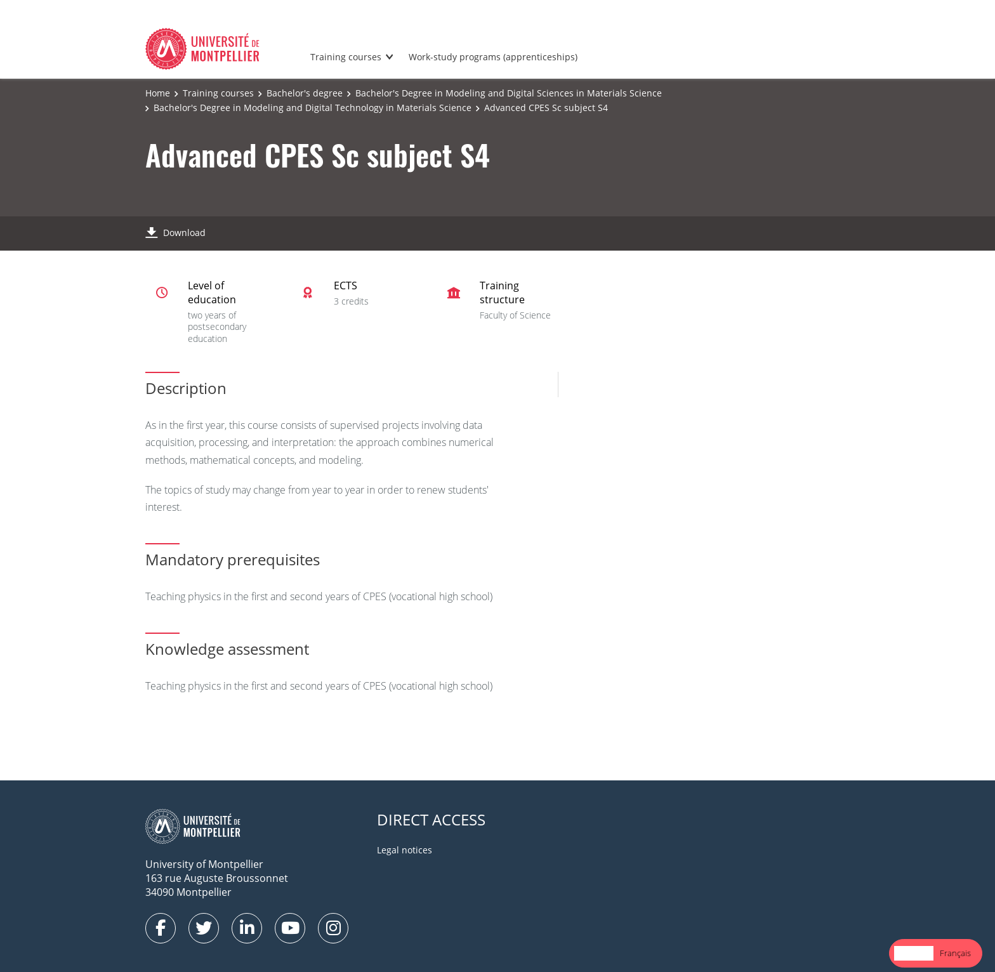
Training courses (345, 57)
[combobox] (913, 953)
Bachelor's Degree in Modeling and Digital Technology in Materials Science (312, 108)
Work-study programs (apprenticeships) (493, 57)
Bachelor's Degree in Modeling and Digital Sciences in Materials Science (508, 93)
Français (955, 953)
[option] (955, 953)
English (913, 953)
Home (157, 93)
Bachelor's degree (305, 93)
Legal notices (404, 850)
